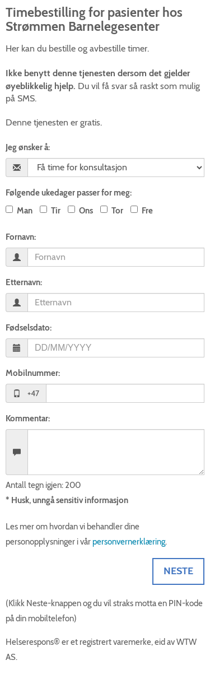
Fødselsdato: (29, 328)
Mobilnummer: (33, 373)
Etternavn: (24, 282)
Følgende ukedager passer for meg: (69, 193)
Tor (117, 211)
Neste (178, 571)
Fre (147, 211)
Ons (86, 211)
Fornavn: (21, 237)
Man (24, 211)
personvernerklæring (128, 542)
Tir (55, 211)
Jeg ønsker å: (28, 147)
